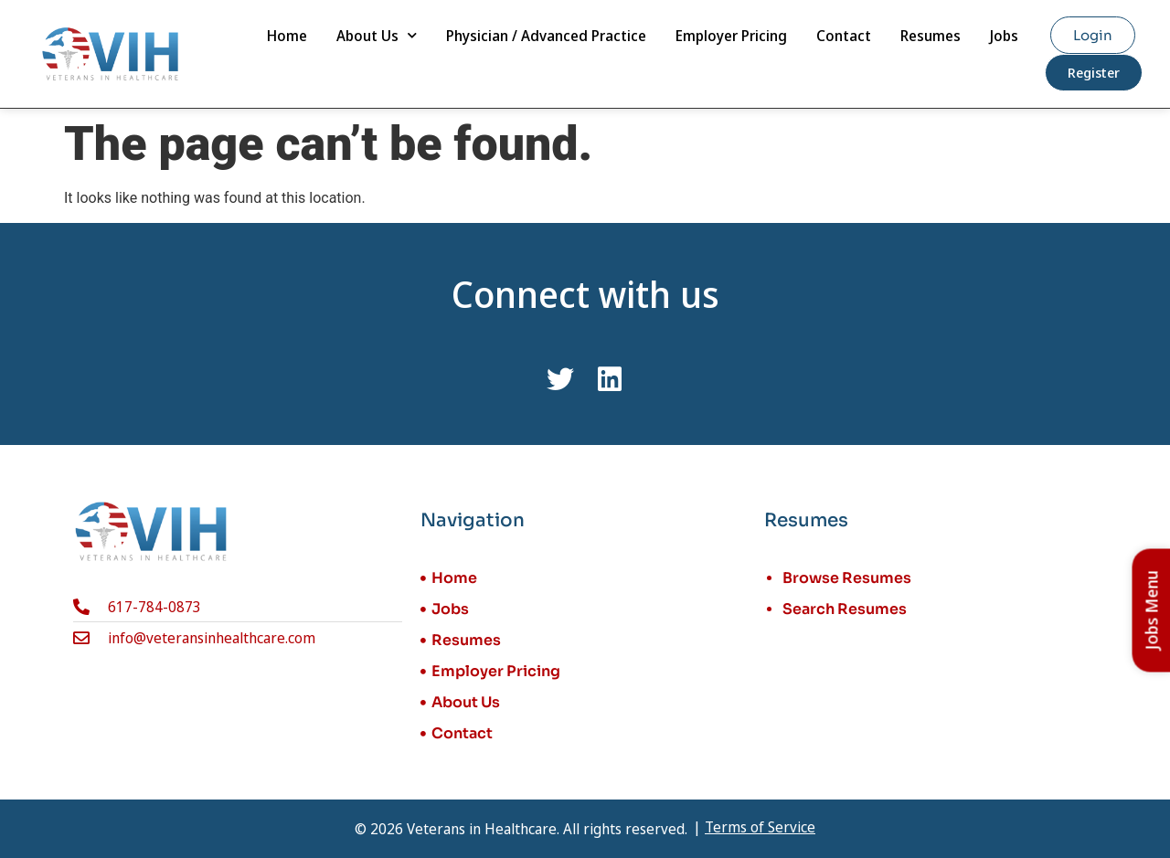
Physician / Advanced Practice (546, 36)
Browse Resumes (846, 578)
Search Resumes (844, 609)
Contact (843, 36)
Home (287, 36)
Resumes (930, 36)
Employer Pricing (731, 36)
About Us (376, 35)
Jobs (1004, 36)
